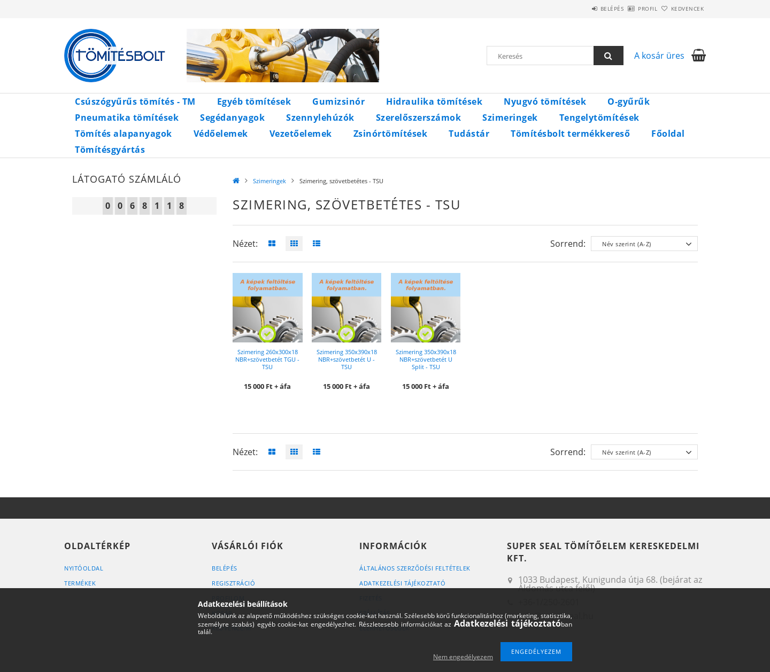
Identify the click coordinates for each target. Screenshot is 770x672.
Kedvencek (681, 8)
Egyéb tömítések (254, 101)
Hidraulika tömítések (434, 101)
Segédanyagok (232, 117)
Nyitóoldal (83, 568)
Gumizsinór (338, 101)
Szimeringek (510, 117)
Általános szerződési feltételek (415, 568)
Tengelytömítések (599, 117)
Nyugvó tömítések (545, 101)
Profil (630, 8)
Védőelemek (221, 133)
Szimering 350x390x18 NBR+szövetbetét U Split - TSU (426, 359)
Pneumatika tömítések (127, 117)
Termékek (80, 583)
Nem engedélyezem (463, 656)
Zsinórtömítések (390, 133)
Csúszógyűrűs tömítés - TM (135, 101)
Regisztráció (233, 583)
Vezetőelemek (301, 133)
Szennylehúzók (320, 117)
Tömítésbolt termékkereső (570, 133)
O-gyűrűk (628, 101)
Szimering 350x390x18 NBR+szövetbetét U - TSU (347, 359)
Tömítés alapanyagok (123, 133)
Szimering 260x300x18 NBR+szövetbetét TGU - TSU (267, 359)
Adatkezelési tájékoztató (402, 583)
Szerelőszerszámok (418, 117)
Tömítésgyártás (110, 149)
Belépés (582, 8)
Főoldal (668, 133)
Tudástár (469, 133)
